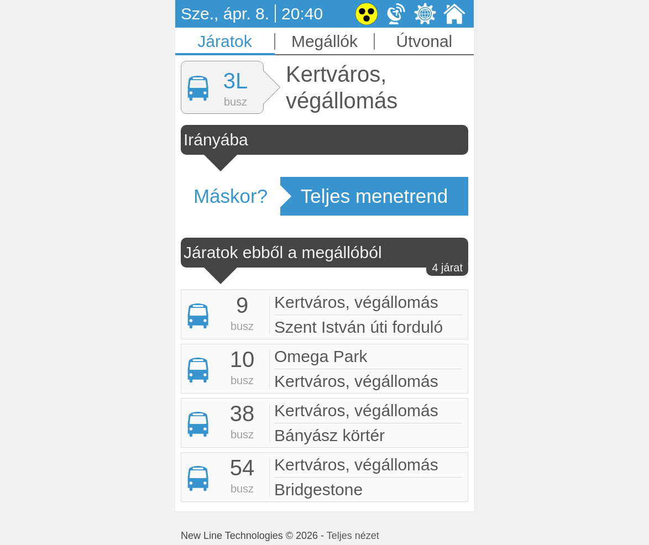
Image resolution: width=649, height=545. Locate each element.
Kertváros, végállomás (356, 302)
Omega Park (320, 356)
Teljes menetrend (374, 196)
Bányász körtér (329, 435)
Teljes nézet (353, 535)
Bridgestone (318, 489)
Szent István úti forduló (358, 327)
